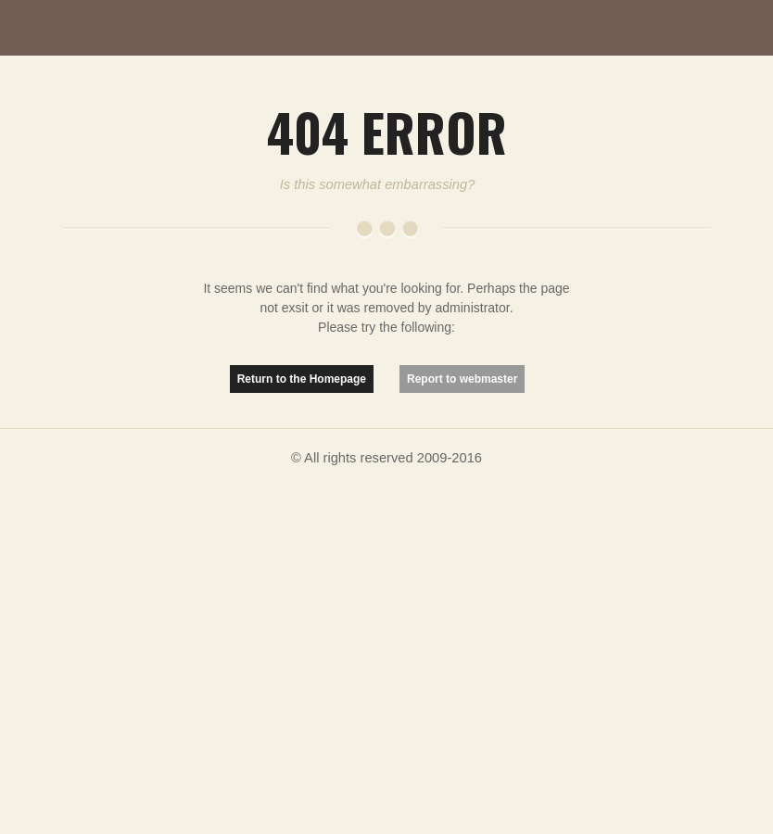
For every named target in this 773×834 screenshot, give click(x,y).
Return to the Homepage (301, 379)
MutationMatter (102, 27)
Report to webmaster (462, 379)
